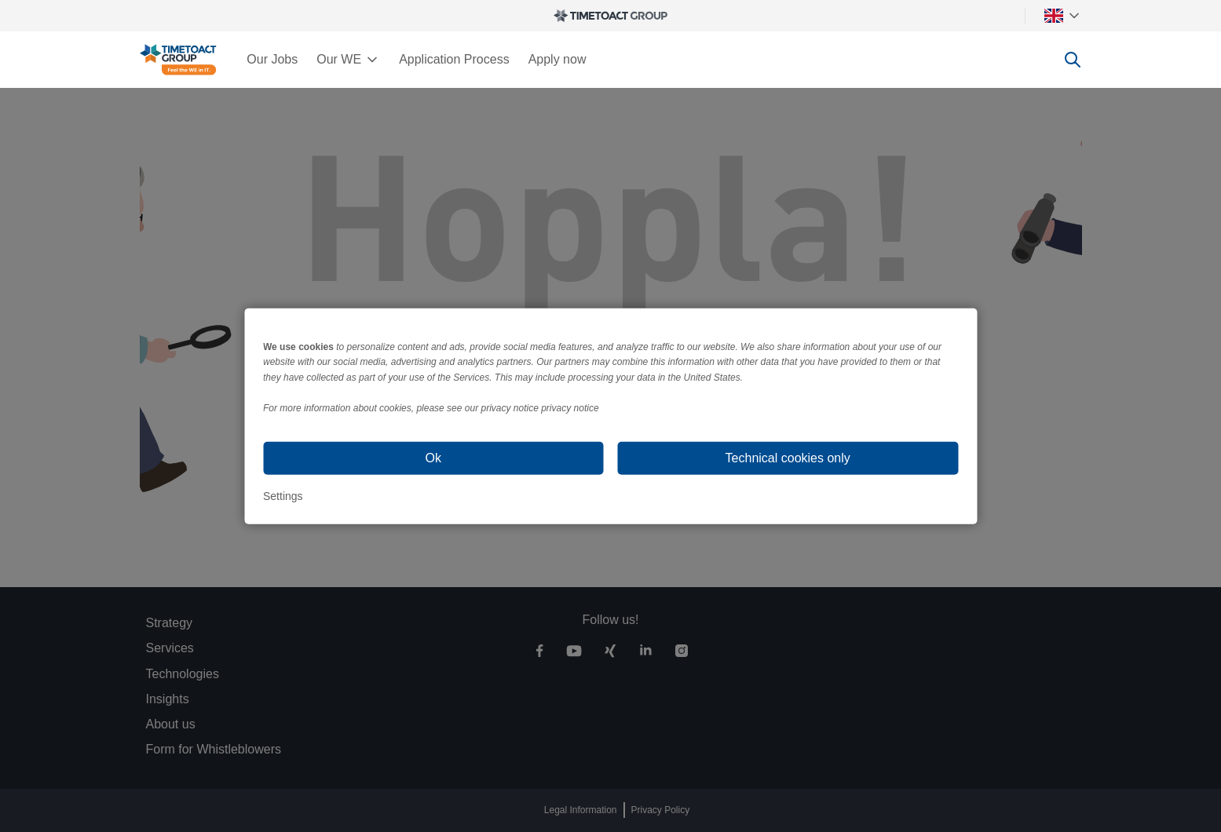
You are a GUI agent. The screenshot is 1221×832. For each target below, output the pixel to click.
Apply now (557, 59)
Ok (433, 458)
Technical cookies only (788, 458)
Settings (283, 496)
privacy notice (569, 408)
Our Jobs (272, 59)
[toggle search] (1072, 59)
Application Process (454, 59)
